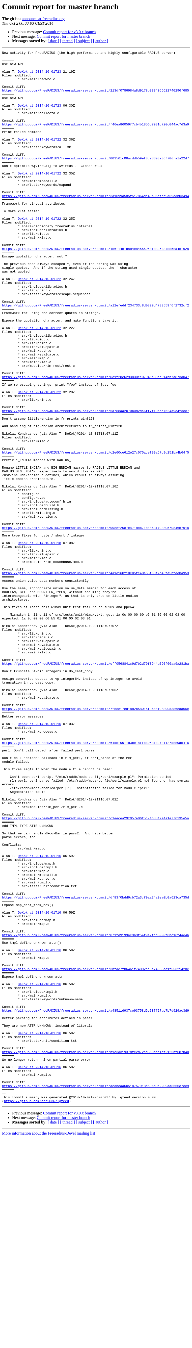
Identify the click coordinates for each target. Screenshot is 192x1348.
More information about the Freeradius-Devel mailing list (48, 1343)
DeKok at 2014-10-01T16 (39, 859)
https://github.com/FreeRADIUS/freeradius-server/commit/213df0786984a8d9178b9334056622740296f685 (95, 98)
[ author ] (100, 41)
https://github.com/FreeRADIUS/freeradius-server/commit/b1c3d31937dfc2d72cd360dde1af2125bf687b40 (95, 1252)
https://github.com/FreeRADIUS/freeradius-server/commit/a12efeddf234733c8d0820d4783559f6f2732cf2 (95, 356)
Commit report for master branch (63, 36)
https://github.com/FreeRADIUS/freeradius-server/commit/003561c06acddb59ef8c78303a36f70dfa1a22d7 (95, 180)
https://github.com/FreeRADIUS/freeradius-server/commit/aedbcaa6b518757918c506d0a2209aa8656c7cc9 (95, 1293)
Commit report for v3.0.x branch (69, 32)
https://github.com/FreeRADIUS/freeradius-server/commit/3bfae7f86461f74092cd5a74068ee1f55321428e (95, 1153)
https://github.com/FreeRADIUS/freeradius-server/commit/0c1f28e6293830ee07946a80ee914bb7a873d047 (95, 442)
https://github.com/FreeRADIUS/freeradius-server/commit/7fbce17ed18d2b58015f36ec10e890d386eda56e (95, 840)
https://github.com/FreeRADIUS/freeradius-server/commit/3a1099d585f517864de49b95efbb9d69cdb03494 (95, 225)
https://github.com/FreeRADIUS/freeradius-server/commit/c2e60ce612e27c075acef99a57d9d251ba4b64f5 (95, 533)
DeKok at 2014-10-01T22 (39, 157)
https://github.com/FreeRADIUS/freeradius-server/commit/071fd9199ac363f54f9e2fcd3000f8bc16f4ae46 (95, 1112)
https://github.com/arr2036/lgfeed (36, 1311)
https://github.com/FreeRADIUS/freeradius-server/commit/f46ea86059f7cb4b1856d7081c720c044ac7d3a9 (95, 139)
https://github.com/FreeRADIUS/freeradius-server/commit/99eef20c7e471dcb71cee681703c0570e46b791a (95, 623)
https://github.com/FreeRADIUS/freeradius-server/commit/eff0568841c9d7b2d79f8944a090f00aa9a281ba (95, 786)
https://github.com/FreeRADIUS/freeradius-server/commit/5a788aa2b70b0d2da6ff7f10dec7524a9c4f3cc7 (95, 483)
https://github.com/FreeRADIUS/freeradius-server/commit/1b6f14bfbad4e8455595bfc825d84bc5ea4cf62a (95, 288)
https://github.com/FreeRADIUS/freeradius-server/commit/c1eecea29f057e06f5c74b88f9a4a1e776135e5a (95, 972)
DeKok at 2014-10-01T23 (39, 76)
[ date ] (53, 41)
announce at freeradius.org (43, 19)
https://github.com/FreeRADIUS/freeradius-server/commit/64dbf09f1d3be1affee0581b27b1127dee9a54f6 (95, 881)
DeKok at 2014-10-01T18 (39, 641)
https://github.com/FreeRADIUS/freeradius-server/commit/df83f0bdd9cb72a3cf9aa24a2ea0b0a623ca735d (95, 1067)
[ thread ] (67, 41)
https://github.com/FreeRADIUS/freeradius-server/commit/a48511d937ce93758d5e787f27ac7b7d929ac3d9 (95, 1202)
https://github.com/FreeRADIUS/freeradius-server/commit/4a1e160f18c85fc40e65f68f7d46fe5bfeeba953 (95, 678)
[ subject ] (84, 41)
